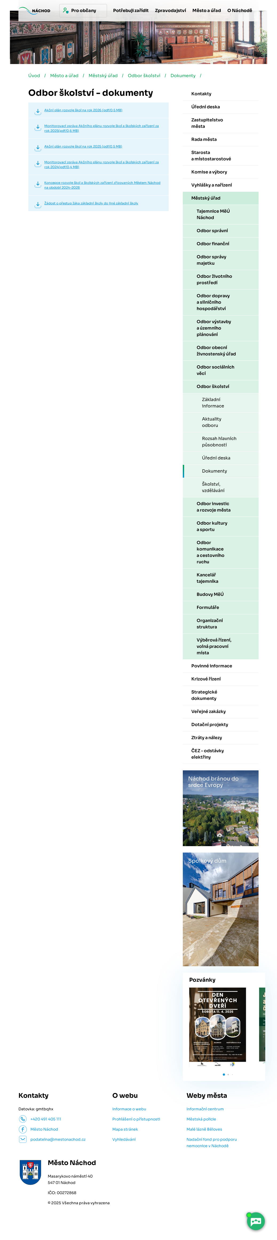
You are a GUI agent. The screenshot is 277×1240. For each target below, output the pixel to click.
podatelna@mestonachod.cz (58, 1139)
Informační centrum (205, 1109)
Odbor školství (144, 75)
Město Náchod (44, 1129)
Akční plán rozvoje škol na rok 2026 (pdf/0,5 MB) (83, 110)
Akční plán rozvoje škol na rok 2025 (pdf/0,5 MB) (83, 146)
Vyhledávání (124, 1139)
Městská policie (201, 1119)
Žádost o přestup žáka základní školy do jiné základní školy (91, 203)
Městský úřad (103, 75)
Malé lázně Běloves (204, 1129)
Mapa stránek (125, 1129)
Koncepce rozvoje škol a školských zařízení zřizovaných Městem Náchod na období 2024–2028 (102, 185)
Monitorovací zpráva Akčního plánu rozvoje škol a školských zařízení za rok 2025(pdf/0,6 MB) (101, 128)
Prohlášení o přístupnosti (136, 1119)
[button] (224, 1074)
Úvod (34, 75)
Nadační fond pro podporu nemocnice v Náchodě (212, 1142)
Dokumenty (183, 75)
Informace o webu (129, 1109)
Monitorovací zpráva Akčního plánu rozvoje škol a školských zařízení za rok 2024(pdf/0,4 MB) (101, 164)
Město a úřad (64, 75)
